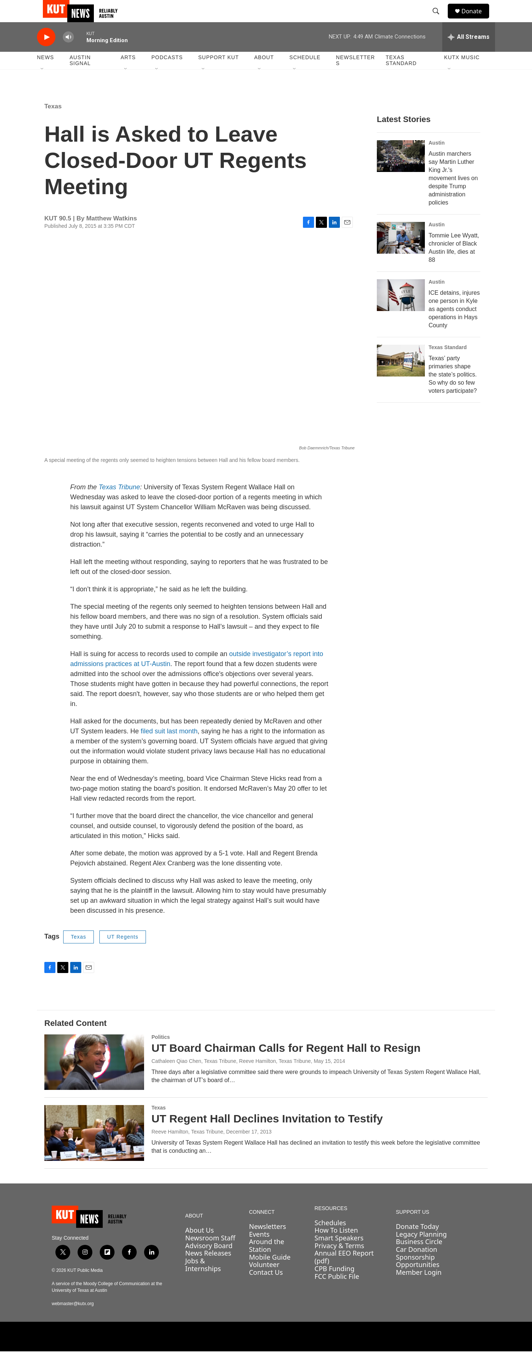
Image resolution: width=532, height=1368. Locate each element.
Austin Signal (80, 77)
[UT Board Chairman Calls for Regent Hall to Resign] (94, 1079)
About (264, 74)
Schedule (304, 74)
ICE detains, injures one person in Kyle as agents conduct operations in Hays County (454, 325)
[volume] (68, 53)
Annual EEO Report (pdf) (344, 1273)
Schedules (330, 1239)
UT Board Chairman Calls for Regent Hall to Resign (285, 1064)
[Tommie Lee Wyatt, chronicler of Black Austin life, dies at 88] (401, 254)
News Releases (208, 1269)
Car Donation (416, 1265)
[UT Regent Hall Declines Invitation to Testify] (94, 1149)
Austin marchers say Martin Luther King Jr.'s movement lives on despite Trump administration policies (453, 194)
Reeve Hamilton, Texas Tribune (187, 1148)
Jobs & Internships (203, 1281)
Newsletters (355, 77)
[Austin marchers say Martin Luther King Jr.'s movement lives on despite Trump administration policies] (401, 173)
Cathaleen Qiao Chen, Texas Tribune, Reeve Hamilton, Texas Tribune (231, 1078)
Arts (128, 74)
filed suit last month (169, 747)
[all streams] (468, 53)
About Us (199, 1246)
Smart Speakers (338, 1254)
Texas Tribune (119, 503)
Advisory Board (208, 1262)
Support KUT (218, 74)
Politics (160, 1054)
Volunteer (264, 1281)
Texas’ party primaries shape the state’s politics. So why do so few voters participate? (453, 391)
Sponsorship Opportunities (417, 1277)
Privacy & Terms (339, 1262)
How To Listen (336, 1246)
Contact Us (266, 1288)
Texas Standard (401, 77)
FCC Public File (336, 1292)
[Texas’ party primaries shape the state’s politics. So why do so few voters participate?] (401, 377)
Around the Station (266, 1262)
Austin (437, 159)
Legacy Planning (421, 1250)
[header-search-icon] (439, 19)
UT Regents (122, 953)
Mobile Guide (270, 1273)
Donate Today (417, 1243)
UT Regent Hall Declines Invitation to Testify (267, 1135)
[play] (46, 54)
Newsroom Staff (210, 1254)
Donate (476, 19)
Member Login (418, 1288)
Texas (53, 122)
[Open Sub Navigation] (42, 86)
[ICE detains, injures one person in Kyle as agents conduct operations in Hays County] (401, 312)
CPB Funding (334, 1285)
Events (259, 1250)
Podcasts (167, 74)
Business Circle (419, 1258)
